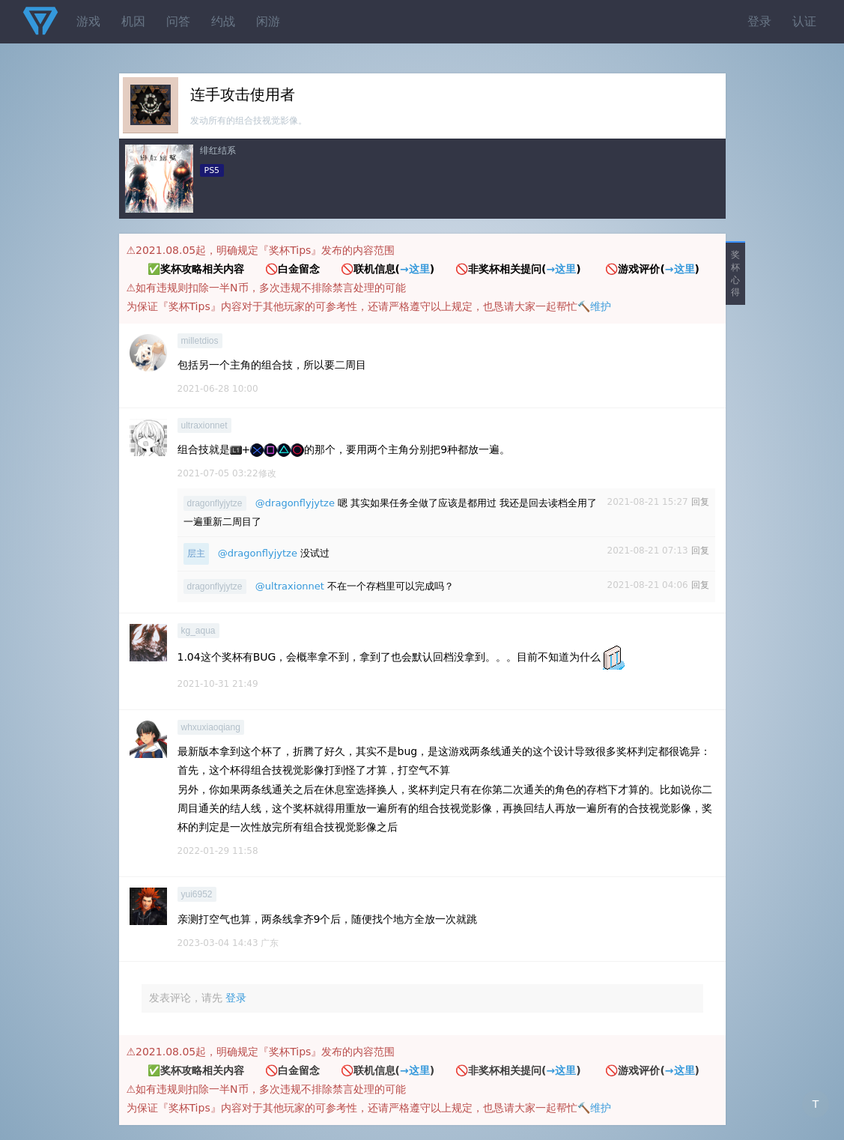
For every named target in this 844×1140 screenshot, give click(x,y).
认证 (804, 21)
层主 (196, 553)
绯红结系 (218, 150)
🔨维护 (594, 306)
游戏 (88, 21)
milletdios (200, 341)
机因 (133, 21)
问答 (178, 21)
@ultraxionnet (289, 586)
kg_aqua (198, 630)
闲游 (268, 21)
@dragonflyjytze (295, 503)
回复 (700, 502)
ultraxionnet (204, 425)
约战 (223, 21)
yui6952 (197, 894)
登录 (759, 21)
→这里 (415, 269)
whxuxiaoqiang (210, 727)
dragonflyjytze (215, 503)
